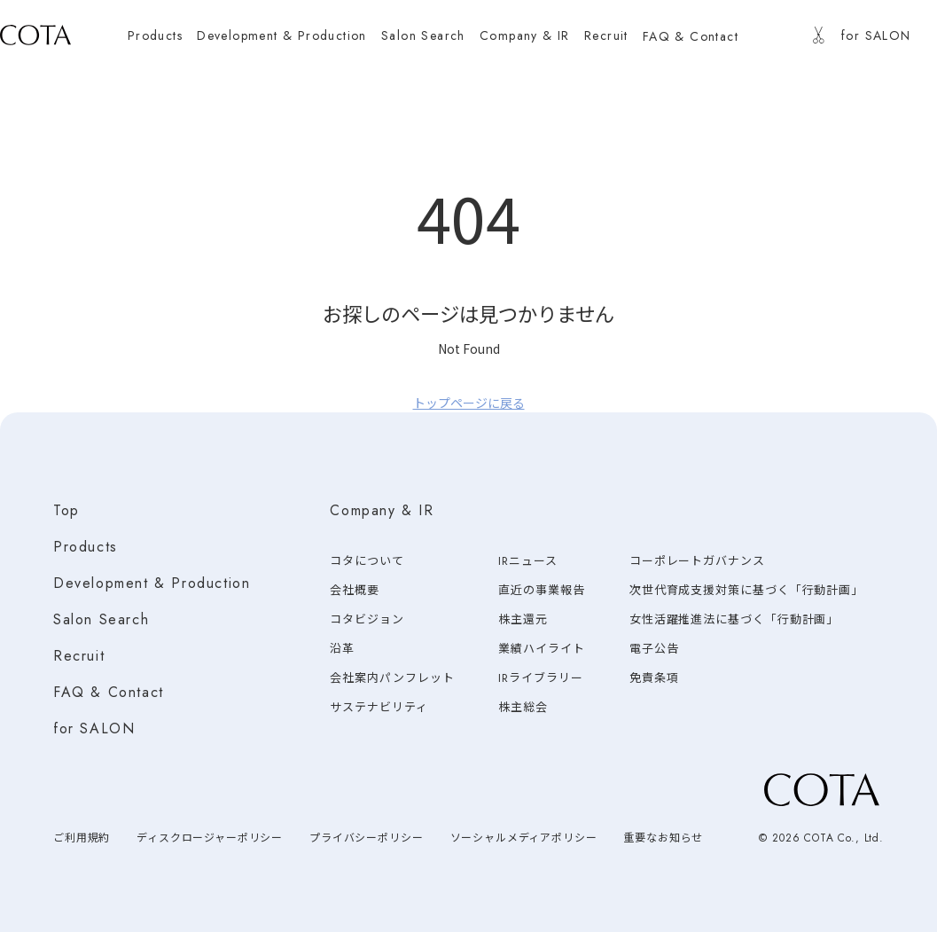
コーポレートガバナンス (697, 560)
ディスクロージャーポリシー (210, 838)
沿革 (342, 648)
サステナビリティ (378, 707)
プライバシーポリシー (366, 838)
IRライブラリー (540, 678)
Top (66, 510)
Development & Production (151, 583)
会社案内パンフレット (392, 678)
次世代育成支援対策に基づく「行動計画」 (746, 590)
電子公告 (654, 648)
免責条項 (654, 678)
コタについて (366, 560)
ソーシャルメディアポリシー (523, 838)
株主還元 (523, 619)
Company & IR (381, 510)
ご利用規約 (81, 838)
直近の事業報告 (541, 590)
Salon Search (101, 619)
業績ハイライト (541, 648)
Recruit (79, 656)
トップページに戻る (469, 402)
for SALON (94, 728)
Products (85, 546)
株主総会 (523, 707)
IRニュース (527, 560)
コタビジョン (366, 619)
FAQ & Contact (108, 692)
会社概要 (354, 590)
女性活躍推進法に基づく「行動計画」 (734, 619)
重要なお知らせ (663, 838)
